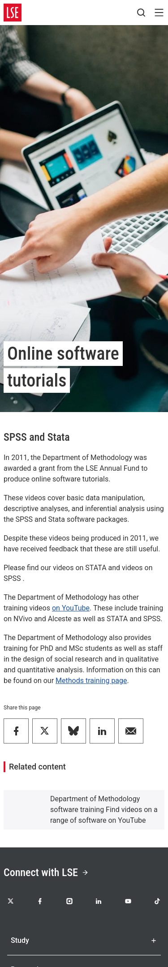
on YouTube (71, 608)
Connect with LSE (46, 872)
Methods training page (91, 680)
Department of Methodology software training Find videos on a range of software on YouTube (104, 810)
